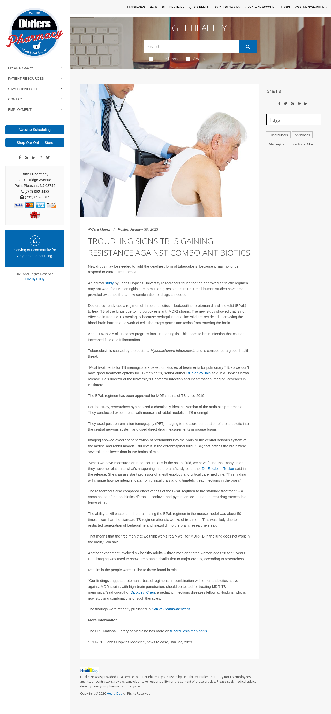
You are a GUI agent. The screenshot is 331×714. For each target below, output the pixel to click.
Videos (195, 58)
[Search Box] (191, 46)
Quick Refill (199, 7)
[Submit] (248, 46)
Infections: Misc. (303, 144)
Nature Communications (171, 609)
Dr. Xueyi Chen (143, 592)
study (109, 283)
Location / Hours (227, 7)
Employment (20, 110)
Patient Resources (26, 78)
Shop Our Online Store (35, 143)
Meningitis (276, 144)
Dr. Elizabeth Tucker (218, 469)
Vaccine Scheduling (35, 130)
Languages (136, 7)
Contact (16, 99)
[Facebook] (20, 158)
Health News (163, 58)
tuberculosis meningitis (188, 631)
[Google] (26, 158)
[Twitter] (48, 158)
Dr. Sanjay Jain (198, 373)
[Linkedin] (33, 158)
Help (153, 7)
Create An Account (260, 7)
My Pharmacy (20, 68)
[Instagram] (40, 158)
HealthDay (114, 693)
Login (285, 7)
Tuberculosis (278, 135)
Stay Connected (23, 89)
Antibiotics (302, 135)
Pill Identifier (173, 7)
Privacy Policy (35, 279)
